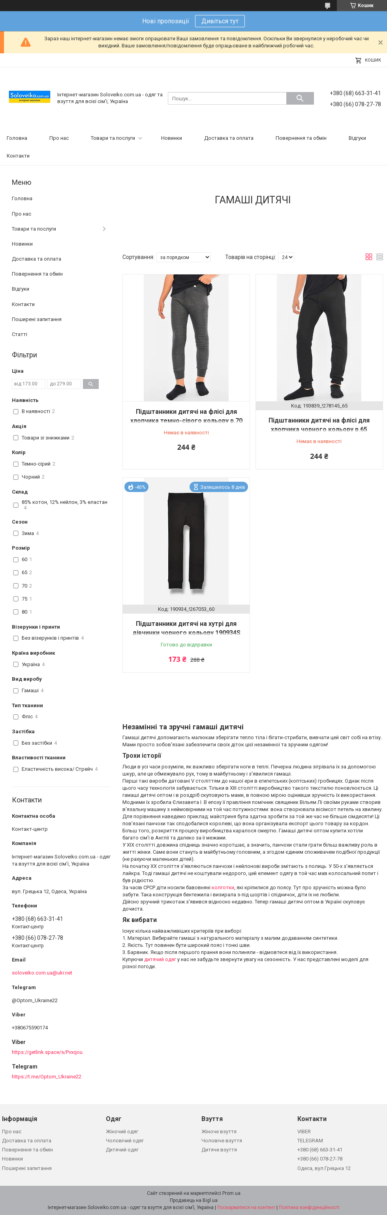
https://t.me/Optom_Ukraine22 (46, 1077)
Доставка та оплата (229, 138)
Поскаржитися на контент (246, 1207)
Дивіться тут (220, 21)
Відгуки (357, 138)
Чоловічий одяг (125, 1141)
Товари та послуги (113, 138)
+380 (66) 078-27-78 (319, 1159)
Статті (19, 334)
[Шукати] (300, 98)
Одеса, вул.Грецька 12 (324, 1168)
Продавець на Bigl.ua (194, 1200)
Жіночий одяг (122, 1131)
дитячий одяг (160, 959)
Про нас (59, 138)
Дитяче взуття (219, 1150)
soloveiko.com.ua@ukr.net (42, 973)
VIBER (304, 1131)
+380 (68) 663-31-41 (319, 1150)
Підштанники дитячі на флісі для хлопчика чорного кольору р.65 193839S (319, 429)
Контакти (18, 156)
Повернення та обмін (301, 138)
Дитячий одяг (122, 1150)
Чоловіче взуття (221, 1141)
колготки (223, 887)
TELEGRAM (310, 1141)
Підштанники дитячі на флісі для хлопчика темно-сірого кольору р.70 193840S (186, 420)
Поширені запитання (37, 319)
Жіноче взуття (219, 1131)
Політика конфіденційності (309, 1207)
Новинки (171, 138)
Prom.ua (231, 1193)
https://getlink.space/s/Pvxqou (47, 1052)
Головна (17, 138)
